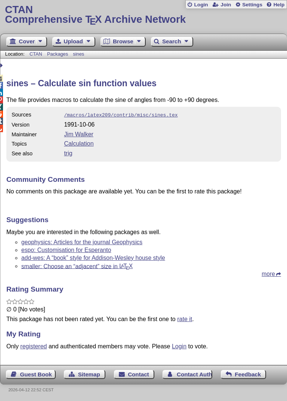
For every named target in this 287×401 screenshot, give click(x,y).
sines (78, 54)
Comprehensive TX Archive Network (143, 15)
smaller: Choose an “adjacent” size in (77, 265)
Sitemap (89, 373)
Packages (58, 54)
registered (33, 345)
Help (279, 4)
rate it (184, 318)
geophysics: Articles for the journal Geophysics (81, 241)
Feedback (248, 373)
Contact (138, 373)
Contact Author (194, 373)
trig (68, 152)
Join (225, 4)
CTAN (36, 54)
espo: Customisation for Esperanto (66, 249)
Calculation (78, 143)
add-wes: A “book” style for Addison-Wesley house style (93, 257)
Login (201, 4)
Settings (252, 4)
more (268, 273)
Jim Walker (78, 133)
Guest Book (36, 373)
